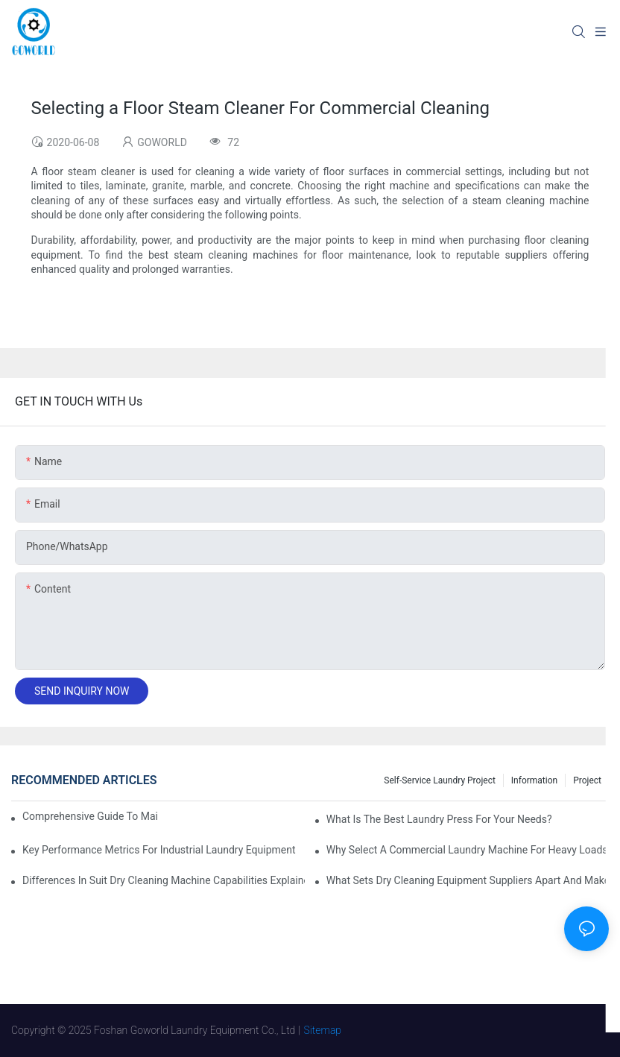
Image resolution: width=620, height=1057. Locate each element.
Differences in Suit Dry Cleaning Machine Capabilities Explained (163, 880)
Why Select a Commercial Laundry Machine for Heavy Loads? (467, 850)
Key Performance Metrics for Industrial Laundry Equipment (159, 850)
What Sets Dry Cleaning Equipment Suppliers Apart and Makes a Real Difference (467, 880)
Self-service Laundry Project (440, 780)
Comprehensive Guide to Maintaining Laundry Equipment (90, 816)
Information (534, 780)
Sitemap (323, 1030)
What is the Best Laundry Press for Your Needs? (439, 819)
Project (587, 780)
